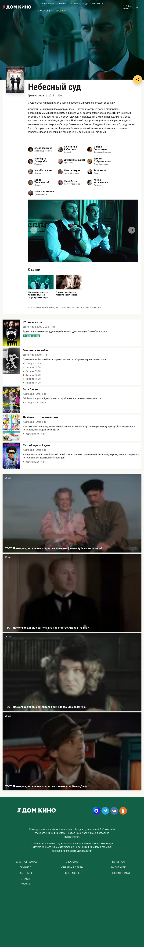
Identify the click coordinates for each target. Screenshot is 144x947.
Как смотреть (45, 11)
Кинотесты (97, 3)
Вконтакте (118, 867)
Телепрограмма (46, 3)
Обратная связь (72, 867)
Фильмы (74, 3)
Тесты (26, 884)
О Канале (72, 861)
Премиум (61, 11)
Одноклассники (118, 873)
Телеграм (118, 861)
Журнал (62, 3)
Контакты (72, 873)
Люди (85, 3)
